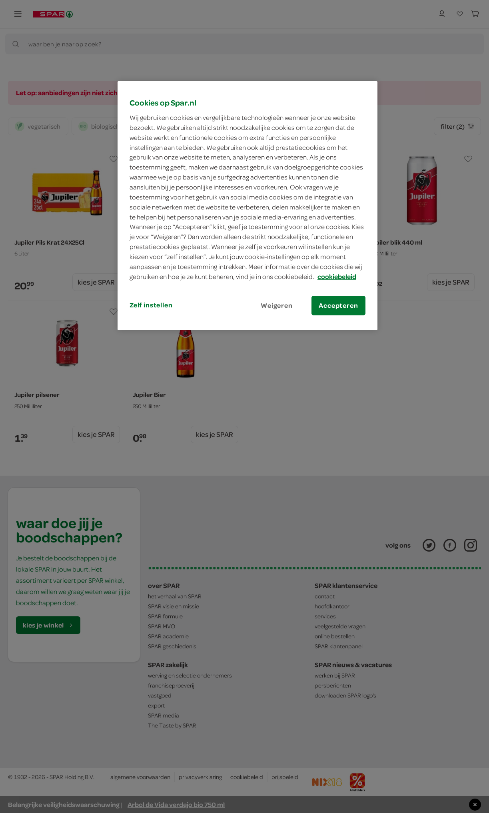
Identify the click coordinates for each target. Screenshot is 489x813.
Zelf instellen (151, 305)
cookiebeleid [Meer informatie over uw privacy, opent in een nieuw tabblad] (336, 276)
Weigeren (277, 305)
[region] (247, 205)
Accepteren (338, 305)
